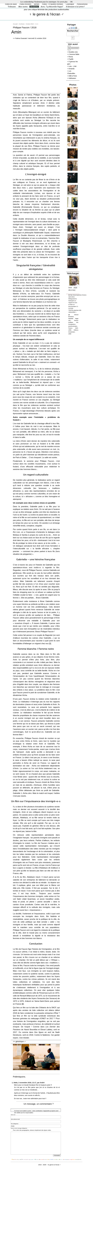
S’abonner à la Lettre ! (75, 7)
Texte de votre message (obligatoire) (19, 1128)
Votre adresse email (15, 1119)
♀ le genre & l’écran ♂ (46, 14)
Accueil (15, 24)
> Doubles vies (72, 52)
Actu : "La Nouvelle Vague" (52, 7)
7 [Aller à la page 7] (78, 48)
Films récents (25, 4)
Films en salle (11, 4)
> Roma (70, 57)
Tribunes (12, 7)
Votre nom (13, 1114)
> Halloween (71, 78)
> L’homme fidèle (73, 54)
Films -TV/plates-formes (52, 4)
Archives (34, 7)
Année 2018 (30, 24)
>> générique (18, 1041)
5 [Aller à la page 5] (75, 48)
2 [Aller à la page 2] (71, 48)
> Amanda (70, 69)
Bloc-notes (23, 7)
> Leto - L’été (71, 66)
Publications (82, 4)
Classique (70, 4)
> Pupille (70, 59)
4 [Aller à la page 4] (74, 48)
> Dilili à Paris (72, 76)
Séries (36, 4)
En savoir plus (62, 2)
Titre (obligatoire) (14, 1123)
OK (71, 2)
